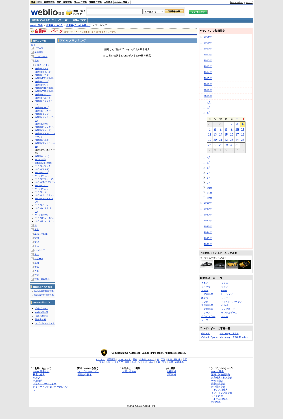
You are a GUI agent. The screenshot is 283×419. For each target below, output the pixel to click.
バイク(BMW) (41, 214)
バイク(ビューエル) (44, 218)
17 (237, 134)
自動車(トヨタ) (42, 75)
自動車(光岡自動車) (44, 88)
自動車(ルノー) (42, 156)
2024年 (208, 232)
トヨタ (204, 290)
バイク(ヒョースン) (44, 221)
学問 (36, 238)
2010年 (208, 48)
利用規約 (37, 380)
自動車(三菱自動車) (44, 91)
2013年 (208, 66)
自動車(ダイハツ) (43, 72)
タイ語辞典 (217, 395)
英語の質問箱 (41, 316)
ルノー (224, 316)
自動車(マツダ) (42, 85)
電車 (36, 60)
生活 (36, 246)
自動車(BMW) (41, 124)
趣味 (36, 254)
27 (215, 145)
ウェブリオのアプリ (88, 371)
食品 (36, 267)
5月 (209, 162)
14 (220, 134)
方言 (36, 275)
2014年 (208, 72)
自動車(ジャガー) (43, 111)
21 (220, 139)
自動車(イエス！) (43, 98)
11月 (209, 192)
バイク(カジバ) (42, 185)
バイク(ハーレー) (43, 205)
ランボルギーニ (229, 312)
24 (237, 139)
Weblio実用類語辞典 (44, 291)
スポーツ (38, 258)
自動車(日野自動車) (44, 78)
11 (242, 129)
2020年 (208, 208)
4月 (209, 157)
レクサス (206, 312)
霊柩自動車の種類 (43, 163)
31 (237, 145)
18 (242, 134)
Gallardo (205, 333)
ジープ (204, 320)
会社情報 (171, 371)
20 (215, 139)
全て (33, 45)
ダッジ (224, 286)
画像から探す (79, 20)
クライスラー (208, 316)
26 (209, 145)
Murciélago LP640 (229, 333)
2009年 (208, 42)
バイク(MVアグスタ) (45, 182)
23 (231, 139)
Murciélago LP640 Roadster (234, 337)
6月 (209, 167)
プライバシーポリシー (44, 383)
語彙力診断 (40, 319)
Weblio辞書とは (41, 371)
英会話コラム (41, 308)
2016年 (208, 84)
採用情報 (171, 374)
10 (237, 129)
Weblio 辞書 (36, 25)
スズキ (204, 283)
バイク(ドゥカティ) (44, 195)
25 (242, 139)
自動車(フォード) (43, 130)
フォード (225, 297)
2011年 (208, 54)
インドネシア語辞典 (221, 392)
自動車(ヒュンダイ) (44, 127)
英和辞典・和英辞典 (221, 377)
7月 (209, 172)
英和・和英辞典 (64, 2)
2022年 (208, 220)
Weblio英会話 (41, 312)
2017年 (208, 90)
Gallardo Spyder (209, 337)
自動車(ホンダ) (42, 81)
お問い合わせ (129, 371)
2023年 (208, 226)
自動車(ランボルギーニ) (78, 25)
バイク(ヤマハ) (42, 175)
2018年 (208, 96)
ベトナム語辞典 (219, 399)
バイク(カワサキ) (43, 166)
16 (231, 134)
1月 (209, 102)
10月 (209, 187)
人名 (36, 271)
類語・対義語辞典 (46, 2)
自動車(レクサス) (43, 94)
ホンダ (204, 297)
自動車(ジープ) (42, 107)
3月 (209, 112)
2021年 (208, 214)
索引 (67, 20)
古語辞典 (108, 2)
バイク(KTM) (41, 192)
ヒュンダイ (227, 294)
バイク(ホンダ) (42, 172)
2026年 (208, 244)
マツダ (204, 301)
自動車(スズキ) (42, 68)
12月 (209, 198)
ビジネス (38, 48)
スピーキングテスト (45, 323)
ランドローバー (229, 309)
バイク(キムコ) (42, 188)
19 (209, 139)
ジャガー (225, 283)
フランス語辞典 (219, 389)
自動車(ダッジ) (42, 114)
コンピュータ (40, 56)
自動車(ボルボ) (42, 140)
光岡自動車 (207, 305)
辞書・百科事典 (42, 279)
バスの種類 (40, 159)
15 (226, 134)
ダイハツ (206, 286)
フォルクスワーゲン (231, 301)
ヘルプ (249, 2)
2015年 (208, 78)
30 (231, 145)
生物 (36, 262)
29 (226, 145)
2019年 (208, 202)
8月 (209, 177)
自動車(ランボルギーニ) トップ (46, 20)
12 (209, 134)
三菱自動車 (207, 309)
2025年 (208, 238)
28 (220, 145)
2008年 (208, 36)
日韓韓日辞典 (95, 2)
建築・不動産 (40, 233)
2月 (209, 107)
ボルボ (224, 305)
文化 (36, 242)
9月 (209, 182)
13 (215, 134)
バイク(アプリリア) (44, 179)
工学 (36, 229)
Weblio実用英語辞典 (44, 295)
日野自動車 (207, 294)
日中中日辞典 (80, 2)
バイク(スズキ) (42, 169)
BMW (224, 290)
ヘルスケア (39, 250)
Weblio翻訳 (217, 380)
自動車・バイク (54, 25)
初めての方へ (236, 2)
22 (226, 139)
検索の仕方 (39, 374)
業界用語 (38, 52)
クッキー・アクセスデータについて (50, 388)
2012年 (208, 60)
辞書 (33, 2)
